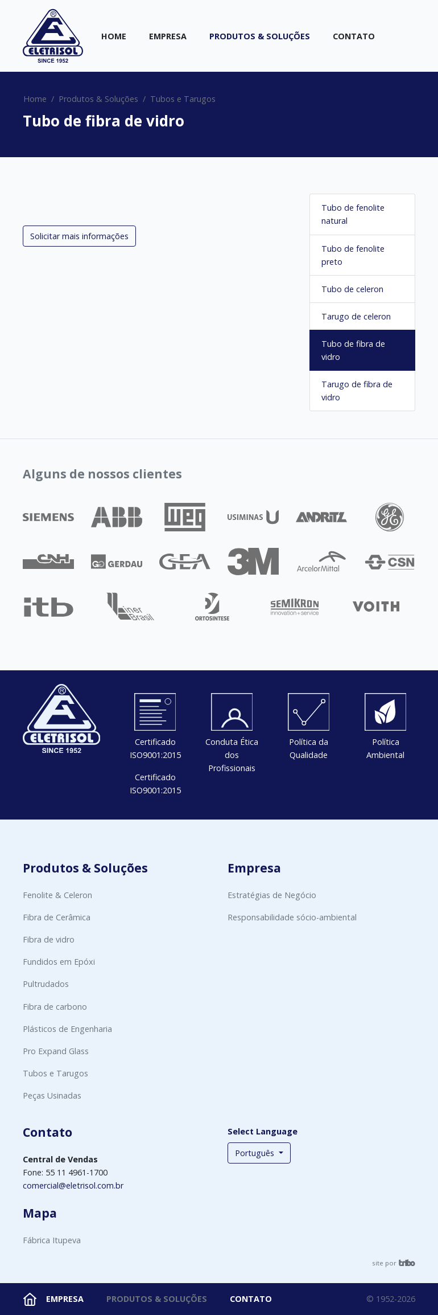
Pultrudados (46, 983)
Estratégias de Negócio (272, 895)
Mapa (40, 1213)
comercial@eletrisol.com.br (73, 1185)
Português (255, 1153)
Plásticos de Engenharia (67, 1028)
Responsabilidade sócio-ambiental (292, 917)
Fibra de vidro (49, 939)
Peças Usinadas (52, 1095)
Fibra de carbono (55, 1006)
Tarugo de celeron (356, 316)
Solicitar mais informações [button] (79, 236)
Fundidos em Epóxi (59, 961)
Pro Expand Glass (56, 1051)
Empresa (168, 36)
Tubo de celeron (352, 289)
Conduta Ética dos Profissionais (231, 754)
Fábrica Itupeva (52, 1240)
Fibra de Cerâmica (56, 917)
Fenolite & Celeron (57, 895)
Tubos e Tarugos (183, 98)
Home (113, 36)
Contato (354, 36)
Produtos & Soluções (259, 36)
